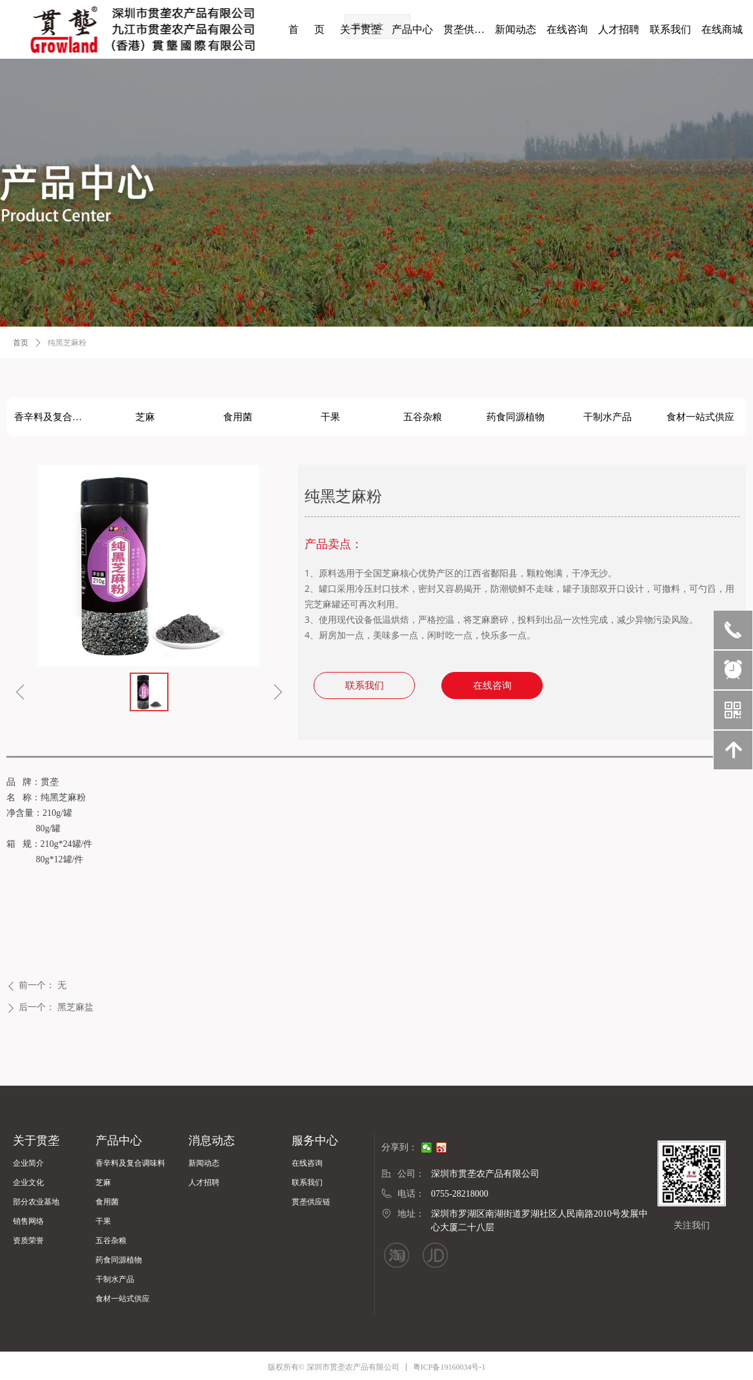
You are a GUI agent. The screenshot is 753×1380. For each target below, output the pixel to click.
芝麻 (145, 417)
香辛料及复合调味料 (56, 417)
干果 (330, 417)
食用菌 (237, 417)
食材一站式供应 (700, 417)
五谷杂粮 (422, 417)
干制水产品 (607, 417)
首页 (20, 342)
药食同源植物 (516, 417)
